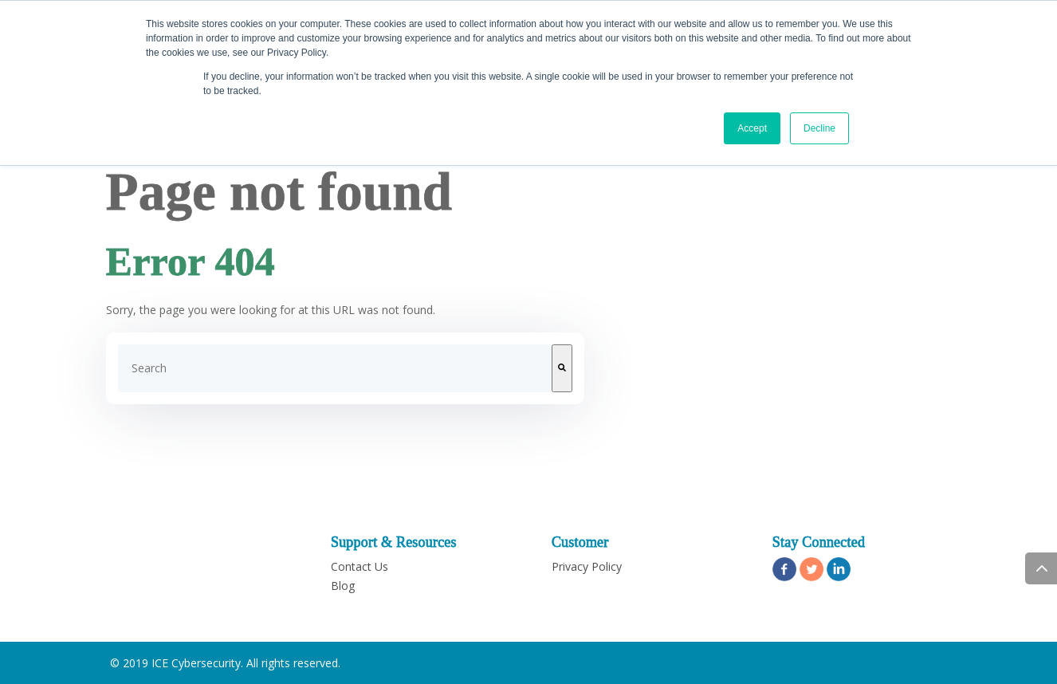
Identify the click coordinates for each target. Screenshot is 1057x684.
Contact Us (359, 566)
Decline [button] (819, 128)
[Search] (562, 368)
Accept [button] (752, 128)
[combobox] (335, 368)
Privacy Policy (587, 566)
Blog (343, 585)
